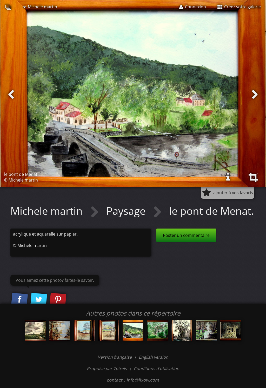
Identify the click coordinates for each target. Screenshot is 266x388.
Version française (115, 357)
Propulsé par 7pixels (107, 368)
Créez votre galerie (239, 7)
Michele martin (40, 7)
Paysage (127, 211)
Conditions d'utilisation (156, 368)
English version (153, 357)
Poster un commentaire (186, 235)
